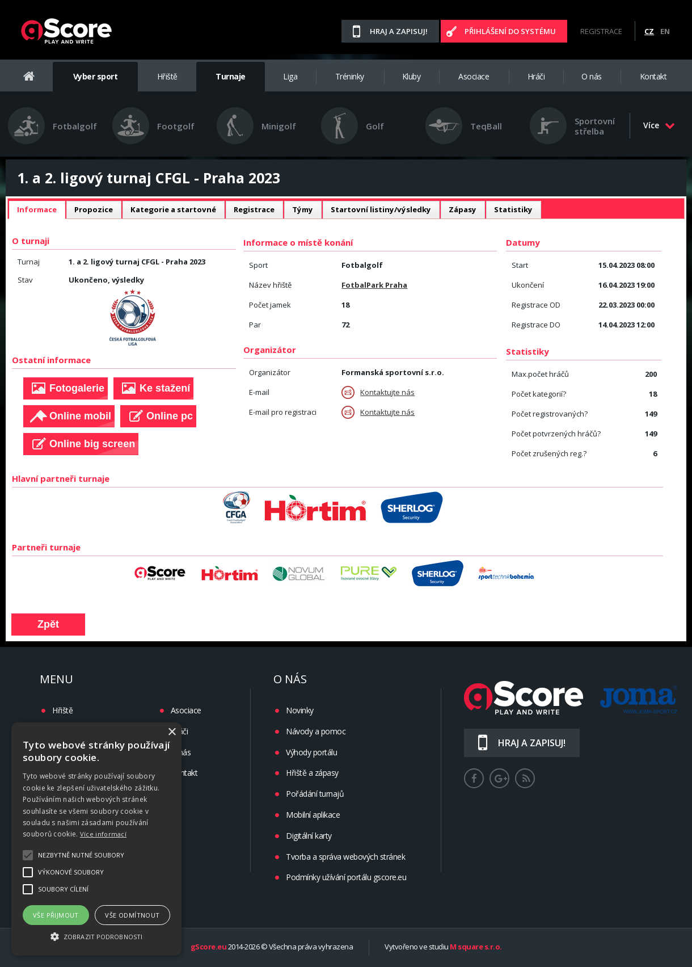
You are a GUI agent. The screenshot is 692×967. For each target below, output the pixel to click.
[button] (96, 936)
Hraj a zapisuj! (399, 31)
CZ (649, 31)
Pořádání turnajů (315, 793)
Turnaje (231, 76)
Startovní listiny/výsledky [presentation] (381, 209)
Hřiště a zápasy (312, 772)
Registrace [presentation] (254, 209)
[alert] (96, 839)
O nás (591, 76)
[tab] (37, 210)
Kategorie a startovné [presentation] (173, 209)
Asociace (473, 76)
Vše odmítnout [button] (132, 915)
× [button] (171, 732)
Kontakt (653, 76)
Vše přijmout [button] (56, 915)
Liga (290, 76)
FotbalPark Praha (374, 285)
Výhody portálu (311, 752)
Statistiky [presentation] (513, 209)
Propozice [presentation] (93, 209)
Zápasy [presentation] (462, 209)
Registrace (601, 31)
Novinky (300, 710)
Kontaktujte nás (378, 392)
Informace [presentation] (37, 209)
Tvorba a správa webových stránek (345, 856)
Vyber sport (95, 76)
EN (665, 31)
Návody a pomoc (315, 731)
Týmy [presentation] (302, 209)
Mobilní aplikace (313, 814)
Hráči (536, 76)
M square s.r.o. (476, 947)
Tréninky (349, 76)
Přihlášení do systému (510, 31)
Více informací (103, 834)
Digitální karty (309, 835)
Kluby (411, 76)
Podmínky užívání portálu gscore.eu (346, 877)
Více (659, 125)
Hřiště (167, 76)
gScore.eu (209, 947)
